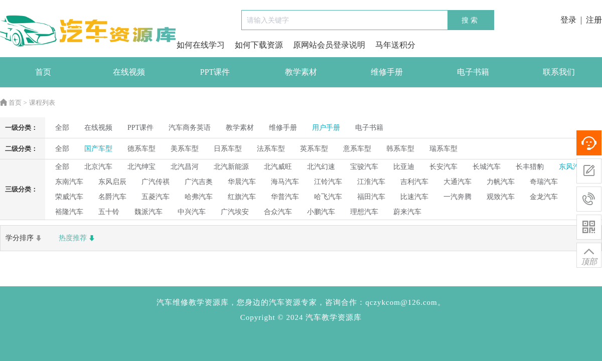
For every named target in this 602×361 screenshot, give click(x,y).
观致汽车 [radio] (501, 197)
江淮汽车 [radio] (371, 182)
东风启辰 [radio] (112, 182)
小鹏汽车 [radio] (321, 212)
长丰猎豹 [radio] (530, 166)
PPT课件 (215, 72)
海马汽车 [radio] (285, 182)
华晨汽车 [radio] (242, 182)
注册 (594, 20)
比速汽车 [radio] (414, 197)
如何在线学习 (201, 45)
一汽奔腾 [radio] (457, 197)
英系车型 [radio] (314, 148)
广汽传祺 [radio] (155, 182)
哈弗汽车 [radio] (199, 197)
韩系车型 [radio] (400, 148)
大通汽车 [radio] (457, 182)
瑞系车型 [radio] (443, 148)
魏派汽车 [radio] (148, 212)
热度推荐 (78, 238)
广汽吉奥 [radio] (199, 182)
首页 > (13, 102)
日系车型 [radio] (228, 148)
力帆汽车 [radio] (501, 182)
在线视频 (129, 72)
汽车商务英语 (190, 127)
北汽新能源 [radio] (231, 166)
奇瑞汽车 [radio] (544, 182)
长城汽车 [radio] (487, 166)
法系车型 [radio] (271, 148)
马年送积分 (395, 45)
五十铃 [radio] (108, 212)
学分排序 (25, 238)
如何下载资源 (259, 45)
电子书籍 (473, 72)
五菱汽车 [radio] (155, 197)
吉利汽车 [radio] (414, 182)
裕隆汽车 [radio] (69, 212)
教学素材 (301, 72)
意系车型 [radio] (357, 148)
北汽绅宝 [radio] (141, 166)
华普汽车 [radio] (285, 197)
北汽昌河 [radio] (185, 166)
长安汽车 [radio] (443, 166)
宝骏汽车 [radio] (364, 166)
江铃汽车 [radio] (328, 182)
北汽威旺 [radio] (278, 166)
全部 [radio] (62, 127)
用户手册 (326, 127)
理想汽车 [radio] (364, 212)
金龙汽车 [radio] (544, 197)
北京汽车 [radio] (98, 166)
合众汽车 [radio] (278, 212)
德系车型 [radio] (141, 148)
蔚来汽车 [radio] (407, 212)
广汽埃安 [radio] (235, 212)
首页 (43, 72)
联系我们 (559, 72)
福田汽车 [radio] (371, 197)
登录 (568, 20)
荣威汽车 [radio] (69, 197)
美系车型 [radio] (185, 148)
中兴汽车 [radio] (192, 212)
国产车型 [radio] (98, 148)
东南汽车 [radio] (69, 182)
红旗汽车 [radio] (242, 197)
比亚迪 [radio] (403, 166)
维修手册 (387, 72)
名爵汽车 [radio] (112, 197)
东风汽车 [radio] (573, 166)
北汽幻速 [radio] (321, 166)
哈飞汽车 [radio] (328, 197)
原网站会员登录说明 (329, 45)
